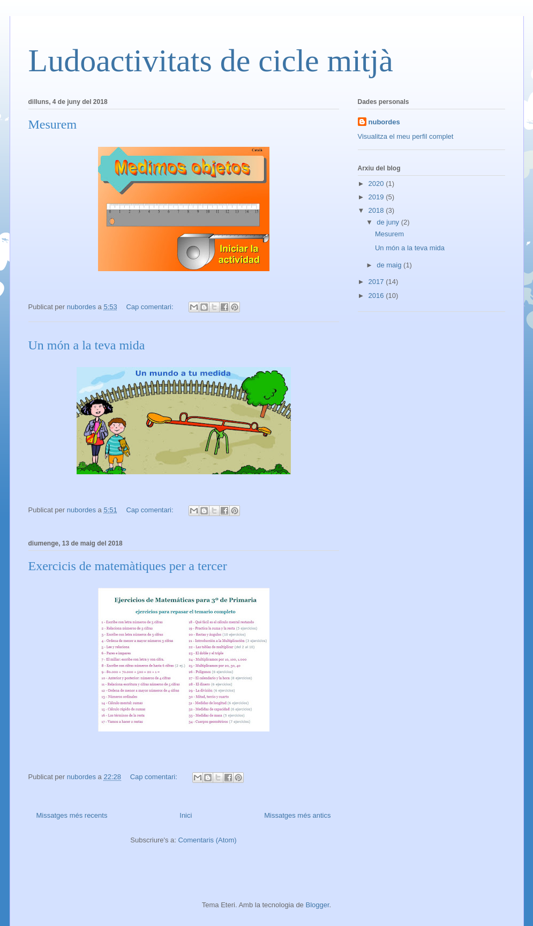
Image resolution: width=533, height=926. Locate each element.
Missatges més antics (297, 815)
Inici (185, 815)
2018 (377, 210)
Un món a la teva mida (86, 345)
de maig (390, 265)
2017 (377, 282)
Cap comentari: (150, 307)
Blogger (317, 905)
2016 (377, 296)
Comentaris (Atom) (207, 840)
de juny (389, 222)
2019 (377, 197)
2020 (377, 184)
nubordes (384, 122)
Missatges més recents (72, 815)
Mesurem (52, 124)
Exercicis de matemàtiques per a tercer (127, 566)
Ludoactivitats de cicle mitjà (210, 60)
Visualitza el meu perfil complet (406, 136)
